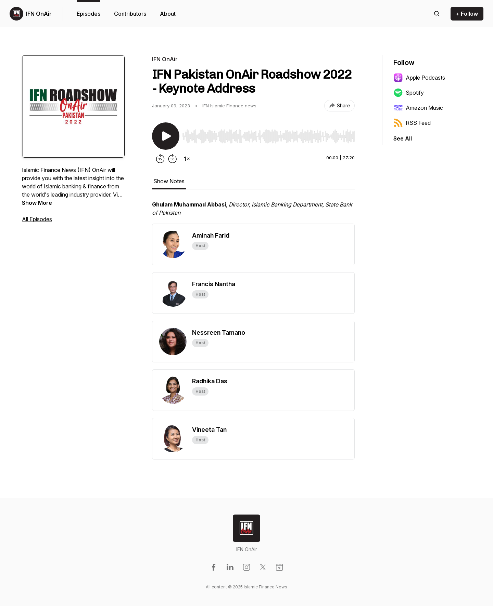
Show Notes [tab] (169, 181)
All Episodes (37, 219)
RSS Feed (412, 123)
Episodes (88, 13)
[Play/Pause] (165, 136)
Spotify (408, 92)
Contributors (130, 13)
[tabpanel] (253, 212)
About (168, 13)
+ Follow (467, 13)
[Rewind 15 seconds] (160, 158)
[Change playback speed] (187, 158)
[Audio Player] (268, 134)
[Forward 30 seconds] (172, 158)
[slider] (268, 136)
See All (402, 138)
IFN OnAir (39, 13)
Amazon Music (418, 107)
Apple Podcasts (419, 77)
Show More (37, 202)
